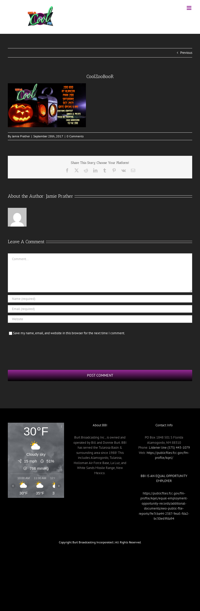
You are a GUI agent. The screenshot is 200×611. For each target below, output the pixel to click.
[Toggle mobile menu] (189, 8)
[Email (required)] (100, 309)
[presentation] (47, 352)
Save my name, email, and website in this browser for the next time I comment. (69, 333)
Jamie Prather (21, 136)
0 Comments (75, 136)
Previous (186, 52)
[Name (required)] (100, 299)
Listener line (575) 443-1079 (169, 447)
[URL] (100, 319)
